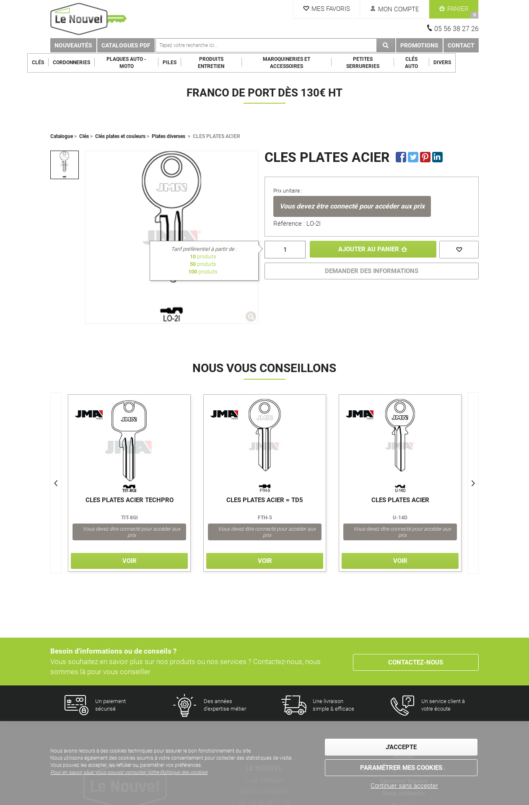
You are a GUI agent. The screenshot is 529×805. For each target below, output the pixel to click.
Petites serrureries (385, 62)
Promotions (419, 45)
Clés (61, 62)
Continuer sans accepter (404, 785)
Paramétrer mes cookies (401, 767)
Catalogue (61, 136)
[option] (64, 165)
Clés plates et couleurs (120, 136)
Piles (193, 62)
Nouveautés (73, 45)
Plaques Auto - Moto (149, 62)
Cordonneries (94, 62)
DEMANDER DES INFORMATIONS (371, 271)
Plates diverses (168, 136)
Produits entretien (234, 62)
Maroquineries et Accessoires (309, 62)
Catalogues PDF (125, 45)
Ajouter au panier (367, 249)
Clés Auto (434, 62)
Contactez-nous (415, 661)
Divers (465, 62)
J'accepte (401, 747)
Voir (129, 561)
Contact (461, 45)
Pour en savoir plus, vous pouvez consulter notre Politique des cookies (128, 773)
